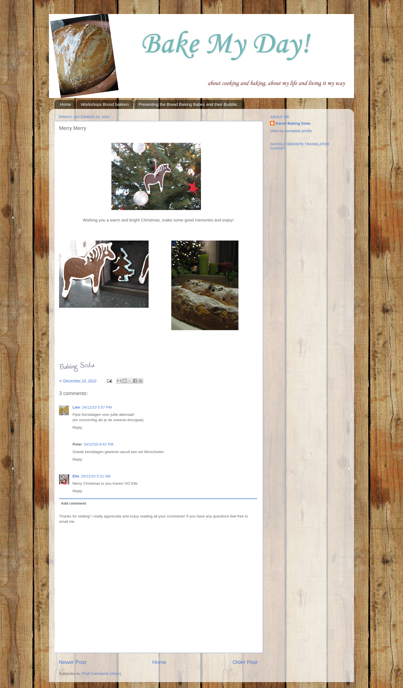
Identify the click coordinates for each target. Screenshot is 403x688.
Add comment (73, 503)
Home (65, 104)
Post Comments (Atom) (101, 673)
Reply (77, 427)
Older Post (245, 662)
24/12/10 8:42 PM (99, 444)
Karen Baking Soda (293, 123)
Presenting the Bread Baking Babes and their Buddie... (189, 104)
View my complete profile (291, 131)
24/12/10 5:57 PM (97, 407)
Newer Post (72, 662)
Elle (75, 476)
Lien (76, 407)
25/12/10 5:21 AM (96, 476)
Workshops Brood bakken (105, 104)
